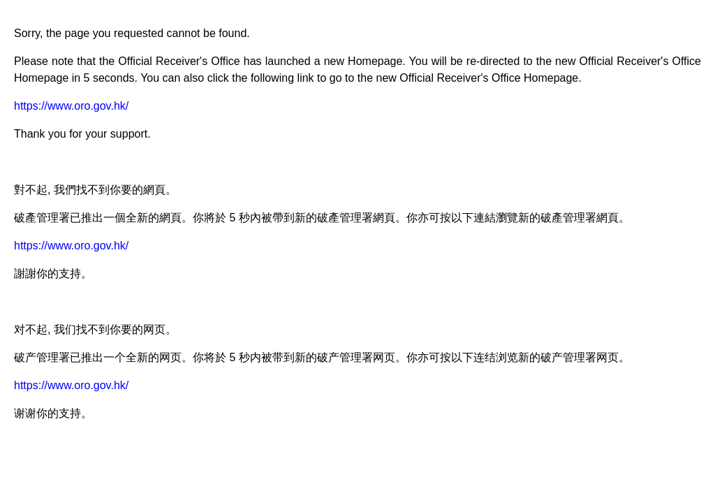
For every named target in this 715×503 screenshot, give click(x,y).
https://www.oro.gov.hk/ (71, 106)
